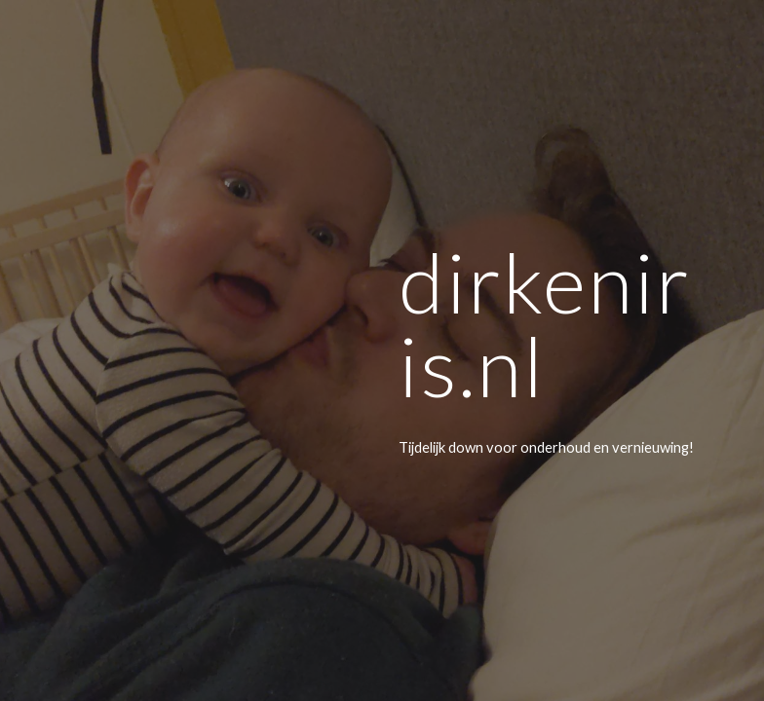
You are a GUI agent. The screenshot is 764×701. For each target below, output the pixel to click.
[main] (550, 350)
